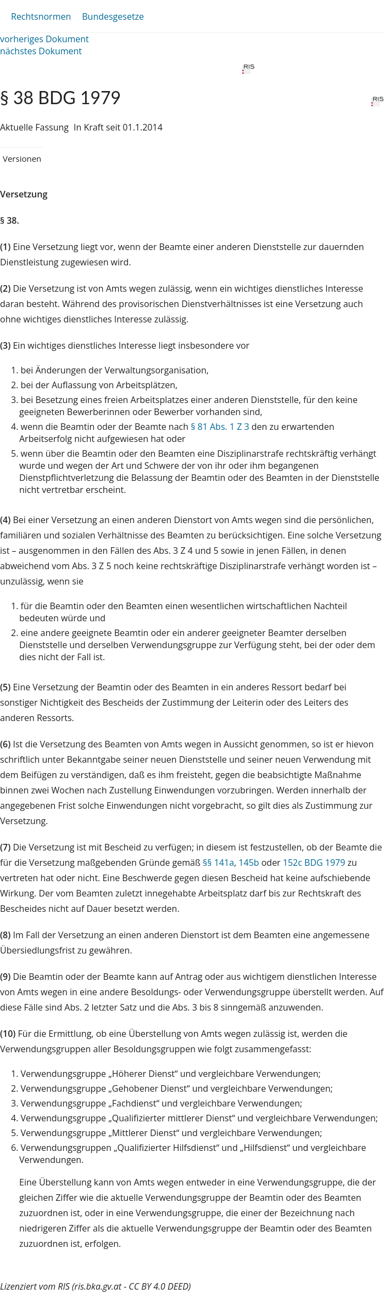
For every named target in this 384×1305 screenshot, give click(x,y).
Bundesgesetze (113, 16)
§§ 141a (218, 862)
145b (248, 862)
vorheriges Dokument (44, 39)
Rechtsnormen (41, 16)
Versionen (22, 158)
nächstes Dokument (41, 51)
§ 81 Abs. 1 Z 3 (220, 427)
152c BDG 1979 (314, 862)
